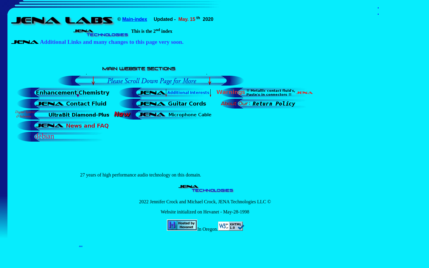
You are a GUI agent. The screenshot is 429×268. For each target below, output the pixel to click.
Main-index (134, 19)
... (81, 244)
